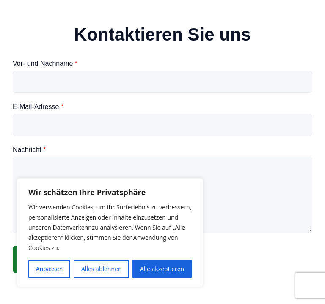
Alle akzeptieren (162, 269)
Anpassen (49, 269)
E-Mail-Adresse (38, 106)
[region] (110, 232)
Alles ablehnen (101, 269)
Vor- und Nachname (45, 63)
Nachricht (29, 149)
